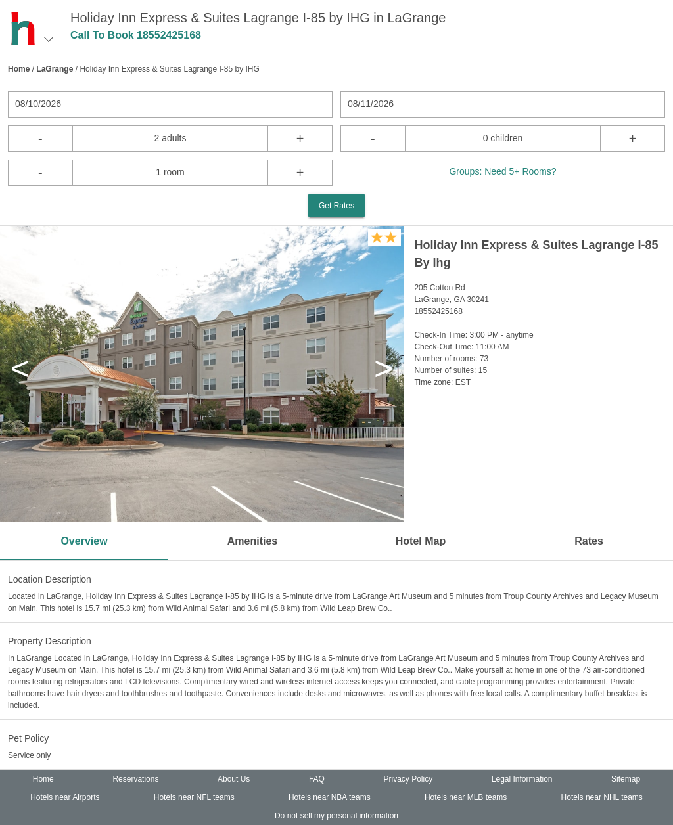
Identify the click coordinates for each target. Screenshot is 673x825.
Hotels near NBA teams (330, 797)
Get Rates (336, 205)
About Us (234, 779)
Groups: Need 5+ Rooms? (502, 171)
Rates (588, 540)
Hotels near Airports (64, 797)
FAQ (317, 779)
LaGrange (54, 69)
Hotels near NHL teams (602, 797)
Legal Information (522, 779)
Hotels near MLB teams (466, 797)
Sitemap (625, 779)
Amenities (252, 540)
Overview (83, 540)
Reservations (135, 779)
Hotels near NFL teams (194, 797)
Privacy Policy (408, 779)
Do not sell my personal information (336, 815)
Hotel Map (421, 540)
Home (19, 69)
